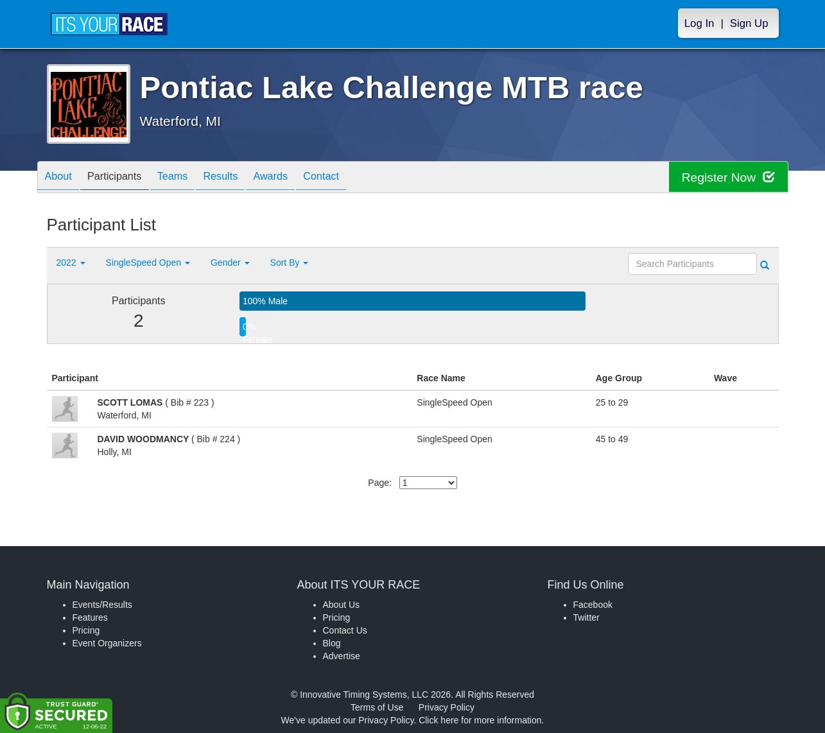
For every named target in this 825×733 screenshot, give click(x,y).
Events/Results (102, 604)
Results (243, 178)
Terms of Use (377, 707)
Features (90, 617)
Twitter (586, 617)
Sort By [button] (289, 262)
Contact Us (345, 630)
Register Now (726, 177)
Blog (332, 643)
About (62, 178)
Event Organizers (107, 643)
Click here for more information (480, 720)
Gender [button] (230, 262)
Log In (699, 23)
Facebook (592, 604)
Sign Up (749, 23)
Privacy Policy (446, 707)
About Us (341, 604)
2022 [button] (70, 262)
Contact (356, 178)
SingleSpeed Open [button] (148, 262)
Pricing (86, 630)
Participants (124, 178)
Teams (188, 178)
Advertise (341, 656)
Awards (299, 178)
